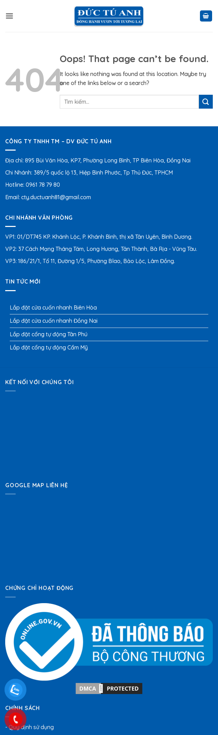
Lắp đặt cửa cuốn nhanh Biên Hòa (53, 307)
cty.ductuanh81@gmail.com (56, 197)
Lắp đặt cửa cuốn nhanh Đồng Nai (54, 320)
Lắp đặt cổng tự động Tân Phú (48, 334)
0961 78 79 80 (43, 184)
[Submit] (206, 101)
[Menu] (9, 15)
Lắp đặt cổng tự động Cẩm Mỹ (49, 347)
